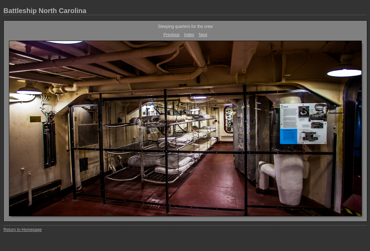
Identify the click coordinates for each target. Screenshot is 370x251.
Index (189, 34)
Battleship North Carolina (44, 10)
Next (203, 34)
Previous (171, 34)
